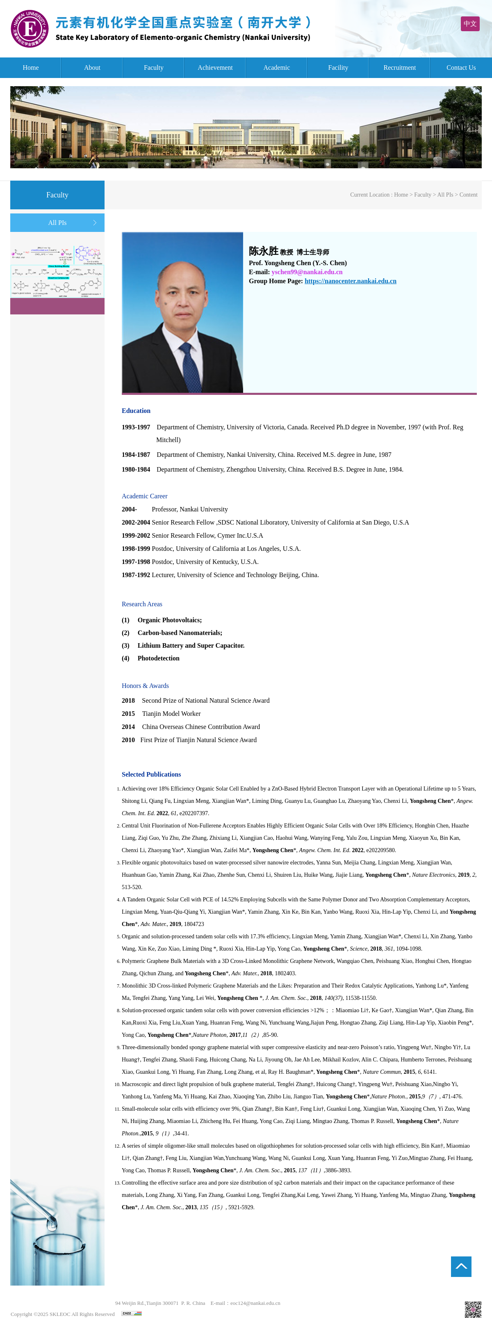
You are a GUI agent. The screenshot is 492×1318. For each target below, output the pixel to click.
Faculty (154, 67)
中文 (470, 23)
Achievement (215, 67)
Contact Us (461, 67)
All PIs (57, 222)
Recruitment (399, 67)
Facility (338, 67)
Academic (277, 67)
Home (31, 67)
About (92, 67)
